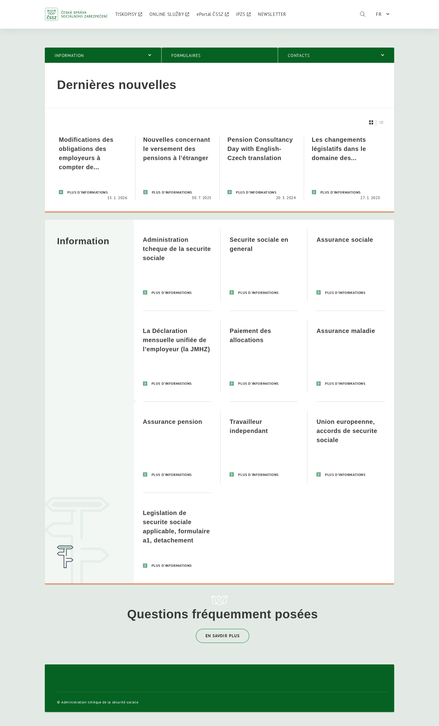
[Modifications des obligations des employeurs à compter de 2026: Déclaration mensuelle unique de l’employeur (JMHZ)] (93, 168)
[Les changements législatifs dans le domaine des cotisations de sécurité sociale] (346, 168)
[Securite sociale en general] (263, 265)
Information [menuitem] (69, 55)
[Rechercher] (362, 14)
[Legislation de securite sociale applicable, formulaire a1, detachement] (177, 538)
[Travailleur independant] (263, 446)
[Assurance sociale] (350, 265)
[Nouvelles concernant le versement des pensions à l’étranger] (177, 168)
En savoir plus (222, 635)
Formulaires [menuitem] (186, 55)
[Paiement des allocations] (263, 356)
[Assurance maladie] (350, 356)
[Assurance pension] (177, 446)
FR (379, 14)
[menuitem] (128, 14)
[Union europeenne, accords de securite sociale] (350, 446)
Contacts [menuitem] (299, 55)
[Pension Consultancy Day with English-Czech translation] (262, 168)
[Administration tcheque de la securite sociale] (177, 265)
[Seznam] (381, 122)
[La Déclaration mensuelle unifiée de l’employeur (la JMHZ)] (177, 356)
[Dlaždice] (371, 122)
